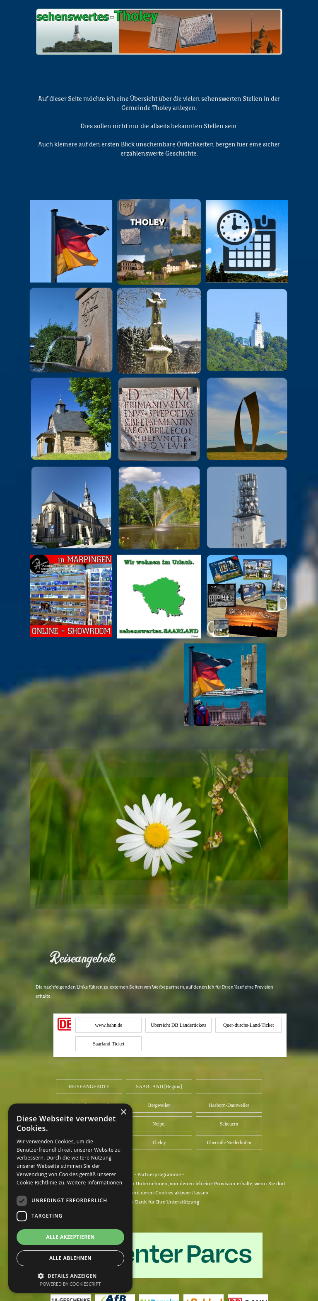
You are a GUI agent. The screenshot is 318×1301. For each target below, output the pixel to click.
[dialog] (70, 1198)
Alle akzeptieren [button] (70, 1236)
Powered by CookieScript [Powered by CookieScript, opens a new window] (70, 1284)
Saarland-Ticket (108, 1044)
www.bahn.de (108, 1025)
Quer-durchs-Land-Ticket (248, 1025)
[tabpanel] (159, 75)
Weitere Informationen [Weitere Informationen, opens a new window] (95, 1182)
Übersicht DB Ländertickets (179, 1025)
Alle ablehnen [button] (70, 1258)
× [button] (123, 1112)
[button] (70, 1275)
